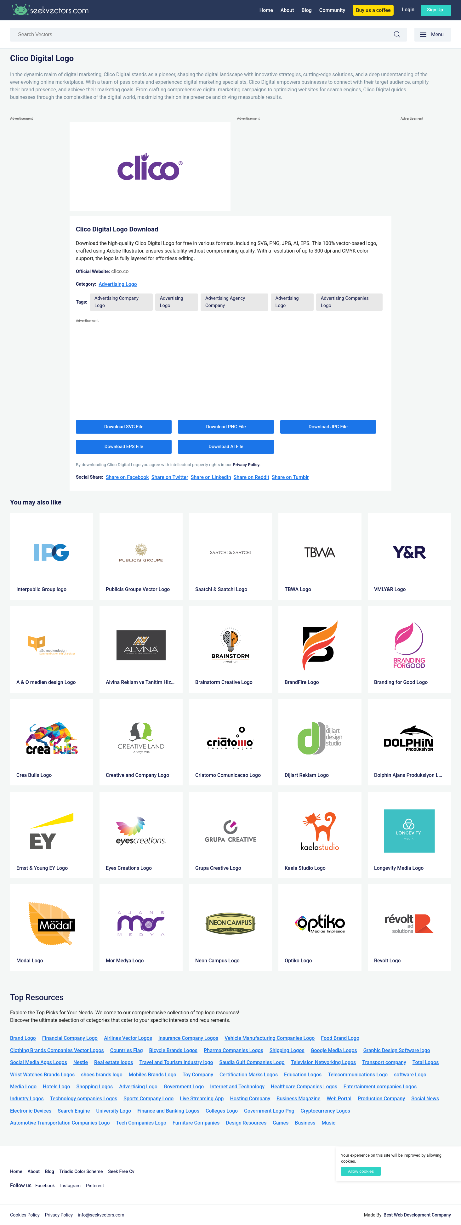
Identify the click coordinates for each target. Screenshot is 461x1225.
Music (329, 1123)
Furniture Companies (196, 1123)
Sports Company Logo (148, 1099)
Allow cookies (361, 1171)
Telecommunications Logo (358, 1075)
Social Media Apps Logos (38, 1062)
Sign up (435, 10)
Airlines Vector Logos (128, 1038)
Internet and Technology (237, 1087)
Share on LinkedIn (211, 477)
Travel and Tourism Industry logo (176, 1062)
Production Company (381, 1099)
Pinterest (95, 1185)
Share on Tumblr (290, 477)
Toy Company (198, 1075)
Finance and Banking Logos (168, 1111)
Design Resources (246, 1123)
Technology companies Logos (83, 1099)
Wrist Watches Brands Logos (42, 1075)
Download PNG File (226, 427)
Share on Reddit (251, 477)
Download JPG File (328, 427)
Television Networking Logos (323, 1062)
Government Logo (184, 1087)
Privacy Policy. (246, 464)
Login (408, 10)
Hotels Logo (56, 1087)
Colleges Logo (222, 1111)
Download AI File (226, 446)
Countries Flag (126, 1050)
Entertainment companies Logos (380, 1087)
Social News (425, 1099)
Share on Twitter (169, 477)
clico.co (119, 271)
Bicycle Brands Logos (173, 1050)
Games (280, 1123)
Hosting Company (250, 1099)
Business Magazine (298, 1099)
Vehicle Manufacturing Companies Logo (270, 1038)
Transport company (384, 1062)
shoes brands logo (101, 1075)
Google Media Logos (334, 1050)
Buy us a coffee (373, 10)
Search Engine (74, 1111)
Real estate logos (113, 1062)
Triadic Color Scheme (81, 1171)
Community (332, 10)
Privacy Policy (59, 1215)
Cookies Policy (25, 1215)
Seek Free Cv (121, 1171)
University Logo (113, 1111)
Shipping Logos (287, 1050)
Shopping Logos (95, 1087)
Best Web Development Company (417, 1215)
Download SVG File (124, 427)
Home (266, 10)
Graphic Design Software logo (396, 1050)
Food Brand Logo (340, 1038)
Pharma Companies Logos (233, 1050)
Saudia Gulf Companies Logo (251, 1062)
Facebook (45, 1185)
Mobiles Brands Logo (152, 1075)
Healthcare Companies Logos (304, 1087)
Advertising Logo (118, 284)
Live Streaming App (202, 1099)
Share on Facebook (127, 477)
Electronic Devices (30, 1111)
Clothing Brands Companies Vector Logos (57, 1050)
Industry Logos (27, 1099)
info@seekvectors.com (101, 1215)
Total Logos (426, 1062)
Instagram (70, 1185)
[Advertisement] (35, 216)
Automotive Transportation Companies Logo (60, 1123)
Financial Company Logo (70, 1038)
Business (305, 1123)
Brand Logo (23, 1038)
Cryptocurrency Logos (325, 1111)
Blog (307, 10)
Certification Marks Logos (248, 1075)
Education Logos (303, 1075)
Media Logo (23, 1087)
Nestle (80, 1062)
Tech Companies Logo (141, 1123)
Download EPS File (124, 446)
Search (400, 35)
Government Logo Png (269, 1111)
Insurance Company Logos (188, 1038)
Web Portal (339, 1099)
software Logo (410, 1075)
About (287, 10)
